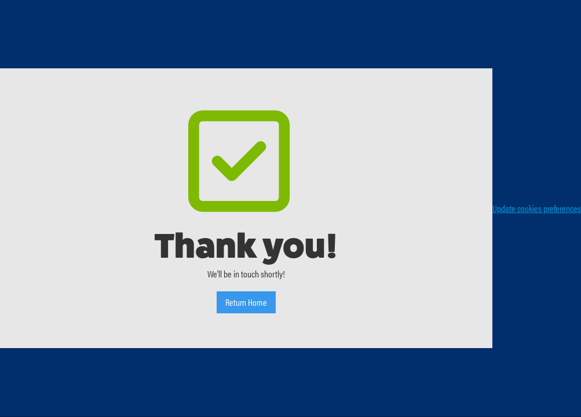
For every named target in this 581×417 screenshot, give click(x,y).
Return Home (246, 302)
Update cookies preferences (536, 208)
